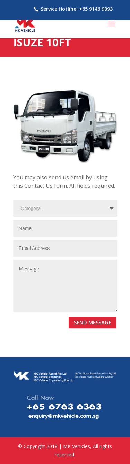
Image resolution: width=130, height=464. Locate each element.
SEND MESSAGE (92, 322)
